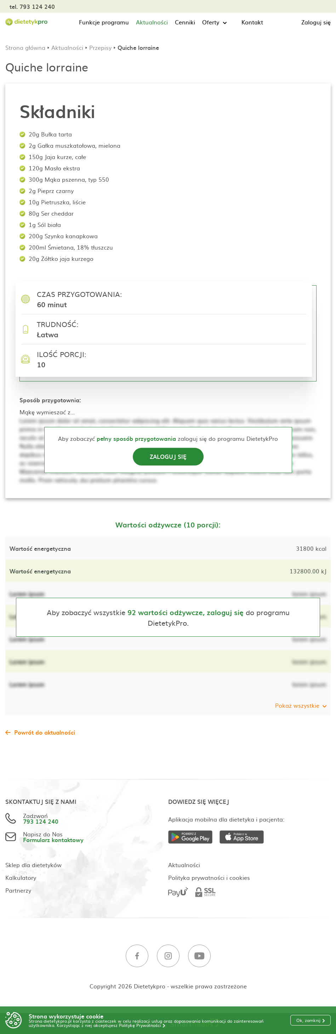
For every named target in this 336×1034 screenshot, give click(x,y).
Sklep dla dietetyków (33, 864)
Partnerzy (18, 890)
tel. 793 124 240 (32, 6)
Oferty (210, 22)
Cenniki (185, 22)
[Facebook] (137, 956)
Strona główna (25, 47)
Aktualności (152, 22)
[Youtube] (199, 956)
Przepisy (100, 47)
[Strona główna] (26, 22)
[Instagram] (168, 956)
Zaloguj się (316, 22)
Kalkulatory (20, 877)
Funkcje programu (104, 22)
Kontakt (252, 22)
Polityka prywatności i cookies (209, 877)
